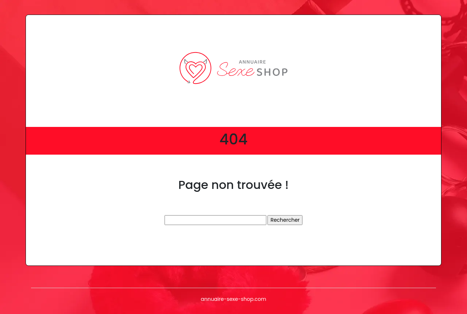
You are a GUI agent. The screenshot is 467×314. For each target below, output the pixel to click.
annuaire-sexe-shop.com (233, 299)
